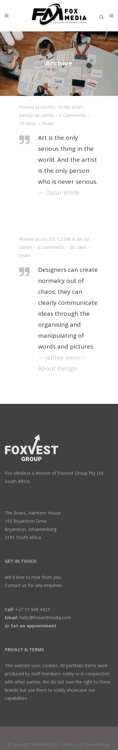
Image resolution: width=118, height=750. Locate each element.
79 (27, 123)
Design (26, 115)
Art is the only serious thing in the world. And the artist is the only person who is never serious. (68, 160)
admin (47, 115)
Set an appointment (33, 626)
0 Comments (72, 115)
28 (78, 247)
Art (80, 107)
